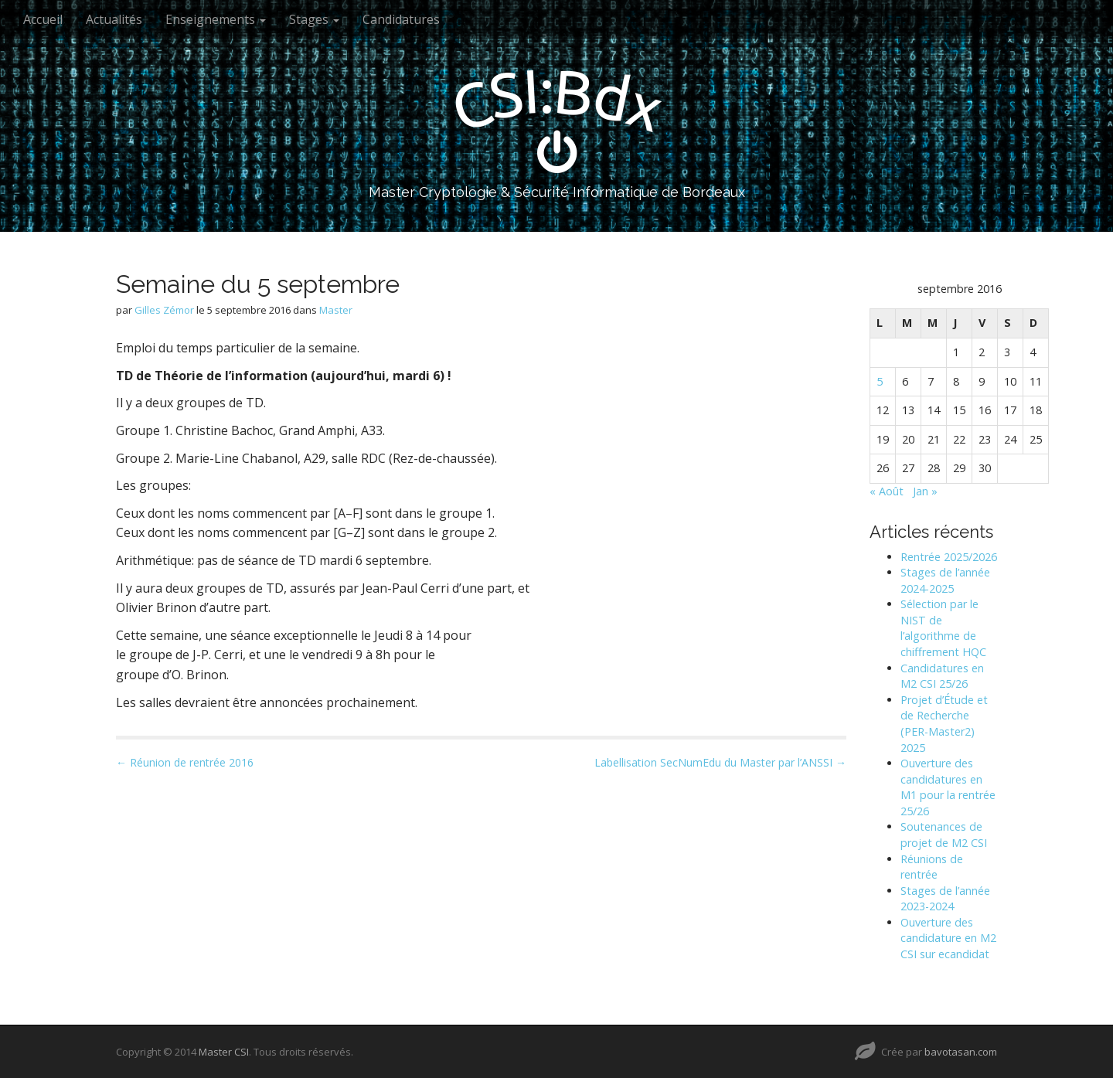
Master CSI (224, 1052)
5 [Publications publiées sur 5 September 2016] (879, 381)
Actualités (114, 19)
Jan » (925, 491)
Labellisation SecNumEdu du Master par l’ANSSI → (720, 762)
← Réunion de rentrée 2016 (185, 762)
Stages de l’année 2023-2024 (945, 898)
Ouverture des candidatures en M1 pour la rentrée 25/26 (948, 787)
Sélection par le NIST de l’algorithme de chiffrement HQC (943, 628)
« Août (887, 491)
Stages (314, 19)
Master (335, 310)
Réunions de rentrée (931, 867)
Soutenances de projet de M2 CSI (943, 834)
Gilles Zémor (164, 310)
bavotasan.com (960, 1052)
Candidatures (401, 19)
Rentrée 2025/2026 (948, 556)
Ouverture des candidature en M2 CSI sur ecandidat (948, 938)
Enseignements (215, 19)
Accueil (43, 19)
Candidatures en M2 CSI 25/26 (942, 676)
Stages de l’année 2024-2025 (945, 580)
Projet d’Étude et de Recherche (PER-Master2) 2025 (944, 723)
